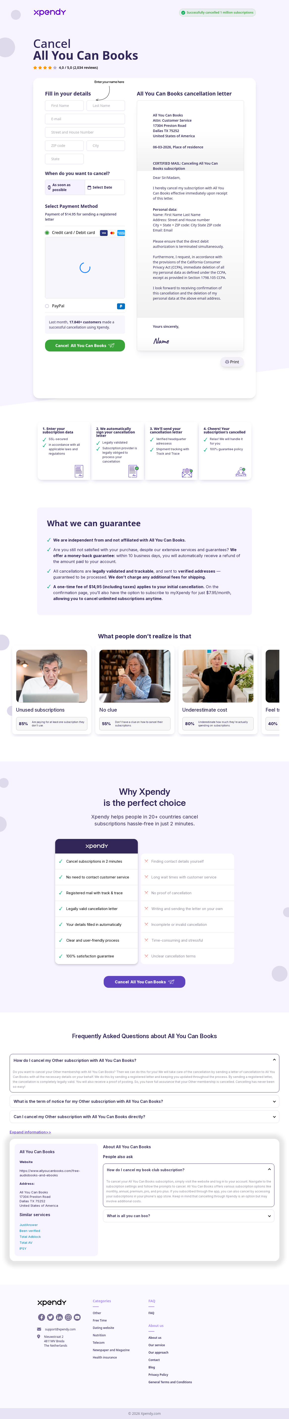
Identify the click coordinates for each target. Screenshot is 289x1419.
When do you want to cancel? (77, 173)
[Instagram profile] (68, 1317)
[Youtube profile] (77, 1317)
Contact (154, 1360)
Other (97, 1313)
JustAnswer (29, 1225)
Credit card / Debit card (73, 232)
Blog (151, 1367)
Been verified (30, 1231)
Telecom (99, 1343)
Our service (156, 1345)
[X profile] (50, 1317)
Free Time (100, 1320)
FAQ (151, 1313)
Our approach (158, 1352)
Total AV (26, 1242)
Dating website (103, 1328)
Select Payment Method (71, 206)
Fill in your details (68, 93)
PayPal (58, 306)
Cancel (85, 346)
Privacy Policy (158, 1375)
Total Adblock (30, 1237)
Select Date (100, 187)
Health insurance (105, 1357)
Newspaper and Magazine (111, 1350)
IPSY (23, 1248)
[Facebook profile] (41, 1317)
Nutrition (99, 1335)
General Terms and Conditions (170, 1382)
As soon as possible (59, 187)
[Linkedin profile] (59, 1317)
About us (154, 1338)
